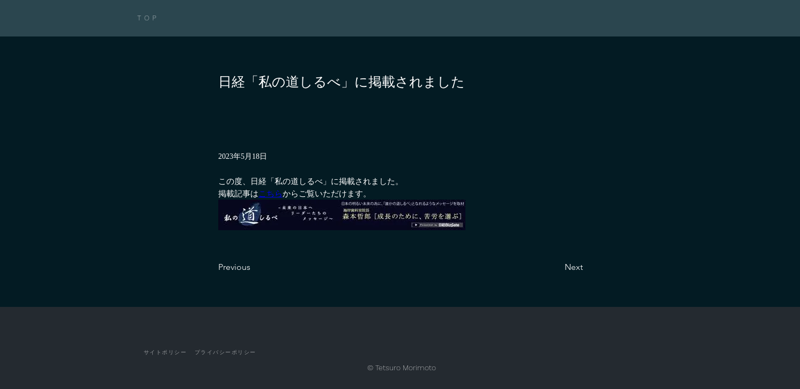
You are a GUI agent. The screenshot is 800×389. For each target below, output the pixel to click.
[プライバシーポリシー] (225, 352)
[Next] (556, 267)
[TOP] (162, 18)
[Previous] (253, 267)
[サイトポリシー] (165, 352)
